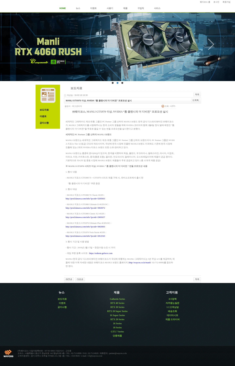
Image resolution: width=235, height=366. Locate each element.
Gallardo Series (117, 299)
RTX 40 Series (117, 303)
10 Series (117, 327)
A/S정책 (172, 299)
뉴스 (78, 8)
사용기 (110, 8)
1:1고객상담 (172, 307)
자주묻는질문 (172, 303)
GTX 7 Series (117, 331)
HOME (62, 8)
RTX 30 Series (117, 307)
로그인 (216, 2)
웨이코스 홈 (205, 2)
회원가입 (226, 2)
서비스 (157, 8)
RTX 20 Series (117, 319)
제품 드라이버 (172, 319)
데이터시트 (172, 315)
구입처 (141, 8)
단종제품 (117, 336)
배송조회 (172, 311)
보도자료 (44, 110)
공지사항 (44, 123)
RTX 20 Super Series (117, 311)
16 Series (117, 323)
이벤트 (93, 8)
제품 (125, 8)
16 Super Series (117, 315)
